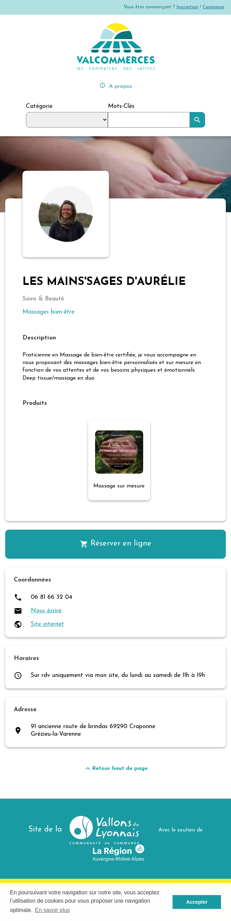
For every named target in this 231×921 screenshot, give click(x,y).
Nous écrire (46, 611)
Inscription (187, 7)
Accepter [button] (196, 902)
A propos (115, 85)
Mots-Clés (121, 106)
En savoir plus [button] (52, 910)
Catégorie (39, 106)
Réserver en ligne (115, 544)
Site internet (47, 624)
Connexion (213, 7)
